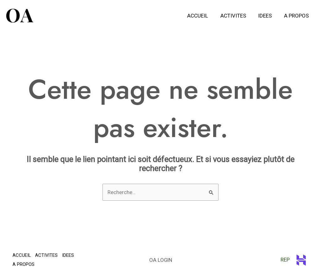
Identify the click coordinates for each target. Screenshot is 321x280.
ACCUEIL (202, 16)
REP (287, 259)
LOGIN (164, 260)
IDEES (267, 16)
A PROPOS (297, 16)
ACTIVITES (237, 16)
